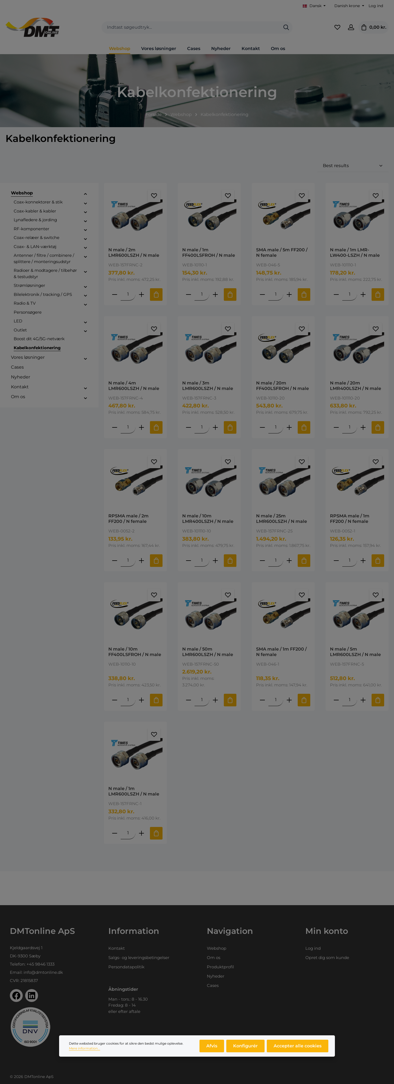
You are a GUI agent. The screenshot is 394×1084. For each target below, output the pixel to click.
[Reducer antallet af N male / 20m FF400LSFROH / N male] (262, 427)
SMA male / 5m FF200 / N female (282, 252)
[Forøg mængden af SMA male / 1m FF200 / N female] (289, 700)
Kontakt (116, 948)
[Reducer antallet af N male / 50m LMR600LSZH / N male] (188, 700)
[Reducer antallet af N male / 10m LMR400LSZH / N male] (188, 560)
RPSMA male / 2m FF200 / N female (128, 518)
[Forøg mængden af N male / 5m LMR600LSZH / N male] (363, 700)
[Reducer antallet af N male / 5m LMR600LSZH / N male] (336, 700)
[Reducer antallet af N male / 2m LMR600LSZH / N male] (114, 294)
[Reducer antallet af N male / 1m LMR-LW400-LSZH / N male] (336, 294)
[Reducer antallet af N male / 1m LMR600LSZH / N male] (114, 833)
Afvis (211, 1049)
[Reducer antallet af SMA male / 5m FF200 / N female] (262, 294)
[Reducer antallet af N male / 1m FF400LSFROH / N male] (188, 294)
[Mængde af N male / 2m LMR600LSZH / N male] (128, 294)
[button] (85, 193)
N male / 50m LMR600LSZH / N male (207, 651)
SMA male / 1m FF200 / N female (281, 651)
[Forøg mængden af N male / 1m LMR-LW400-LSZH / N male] (363, 294)
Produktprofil (220, 966)
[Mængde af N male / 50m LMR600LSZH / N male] (202, 700)
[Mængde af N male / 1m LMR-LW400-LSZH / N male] (349, 294)
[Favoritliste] (337, 27)
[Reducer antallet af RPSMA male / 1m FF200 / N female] (336, 560)
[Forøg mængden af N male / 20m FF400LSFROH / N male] (289, 427)
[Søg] (286, 27)
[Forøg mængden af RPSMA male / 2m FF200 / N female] (141, 560)
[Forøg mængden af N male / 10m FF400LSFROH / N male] (141, 700)
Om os (213, 957)
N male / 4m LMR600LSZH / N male (133, 385)
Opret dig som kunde (327, 957)
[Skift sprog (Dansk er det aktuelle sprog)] (314, 6)
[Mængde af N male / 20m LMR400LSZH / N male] (349, 427)
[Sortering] (353, 166)
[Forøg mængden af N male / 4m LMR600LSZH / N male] (141, 427)
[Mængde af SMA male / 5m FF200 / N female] (275, 294)
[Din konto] (351, 27)
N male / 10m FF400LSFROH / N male (134, 651)
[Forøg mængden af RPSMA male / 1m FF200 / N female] (363, 560)
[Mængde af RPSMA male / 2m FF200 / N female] (128, 560)
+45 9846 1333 (40, 964)
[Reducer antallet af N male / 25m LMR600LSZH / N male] (262, 560)
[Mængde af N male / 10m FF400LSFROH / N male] (128, 700)
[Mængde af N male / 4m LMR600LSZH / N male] (128, 427)
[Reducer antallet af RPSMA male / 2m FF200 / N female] (114, 560)
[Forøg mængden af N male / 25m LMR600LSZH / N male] (289, 560)
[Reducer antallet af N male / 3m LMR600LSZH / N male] (188, 427)
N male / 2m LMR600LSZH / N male (133, 252)
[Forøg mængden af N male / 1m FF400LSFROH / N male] (215, 294)
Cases (213, 985)
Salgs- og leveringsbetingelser (138, 957)
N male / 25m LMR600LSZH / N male (281, 518)
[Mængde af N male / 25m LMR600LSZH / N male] (275, 560)
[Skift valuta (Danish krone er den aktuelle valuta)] (348, 6)
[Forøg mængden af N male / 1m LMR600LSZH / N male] (141, 833)
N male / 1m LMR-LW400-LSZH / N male (355, 252)
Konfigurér (245, 1049)
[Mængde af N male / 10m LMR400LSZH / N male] (202, 560)
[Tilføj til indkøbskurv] (156, 294)
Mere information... (84, 1052)
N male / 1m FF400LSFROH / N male (208, 252)
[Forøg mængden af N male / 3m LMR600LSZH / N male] (215, 427)
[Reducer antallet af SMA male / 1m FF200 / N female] (262, 700)
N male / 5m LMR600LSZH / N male (355, 651)
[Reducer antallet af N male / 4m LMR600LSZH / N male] (114, 427)
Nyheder (215, 976)
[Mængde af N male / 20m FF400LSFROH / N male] (275, 427)
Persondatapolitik (126, 966)
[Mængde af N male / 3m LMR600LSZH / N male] (202, 427)
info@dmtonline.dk (43, 972)
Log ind (376, 5)
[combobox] (191, 27)
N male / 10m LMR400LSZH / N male (207, 518)
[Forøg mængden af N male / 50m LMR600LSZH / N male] (215, 700)
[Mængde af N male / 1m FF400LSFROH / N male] (202, 294)
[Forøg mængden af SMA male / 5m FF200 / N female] (289, 294)
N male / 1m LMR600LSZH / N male (133, 791)
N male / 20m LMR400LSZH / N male (355, 385)
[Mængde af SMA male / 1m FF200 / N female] (275, 700)
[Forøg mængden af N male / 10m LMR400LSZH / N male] (215, 560)
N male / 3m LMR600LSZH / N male (207, 385)
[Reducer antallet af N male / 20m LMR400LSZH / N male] (336, 427)
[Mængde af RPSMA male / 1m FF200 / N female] (349, 560)
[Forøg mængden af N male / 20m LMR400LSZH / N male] (363, 427)
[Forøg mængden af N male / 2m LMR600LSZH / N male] (141, 294)
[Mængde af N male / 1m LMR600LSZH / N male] (128, 833)
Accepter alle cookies (297, 1049)
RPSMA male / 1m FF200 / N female (349, 518)
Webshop (216, 948)
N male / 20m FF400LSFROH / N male (282, 385)
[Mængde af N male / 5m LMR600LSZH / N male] (349, 700)
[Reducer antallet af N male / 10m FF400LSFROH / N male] (114, 700)
